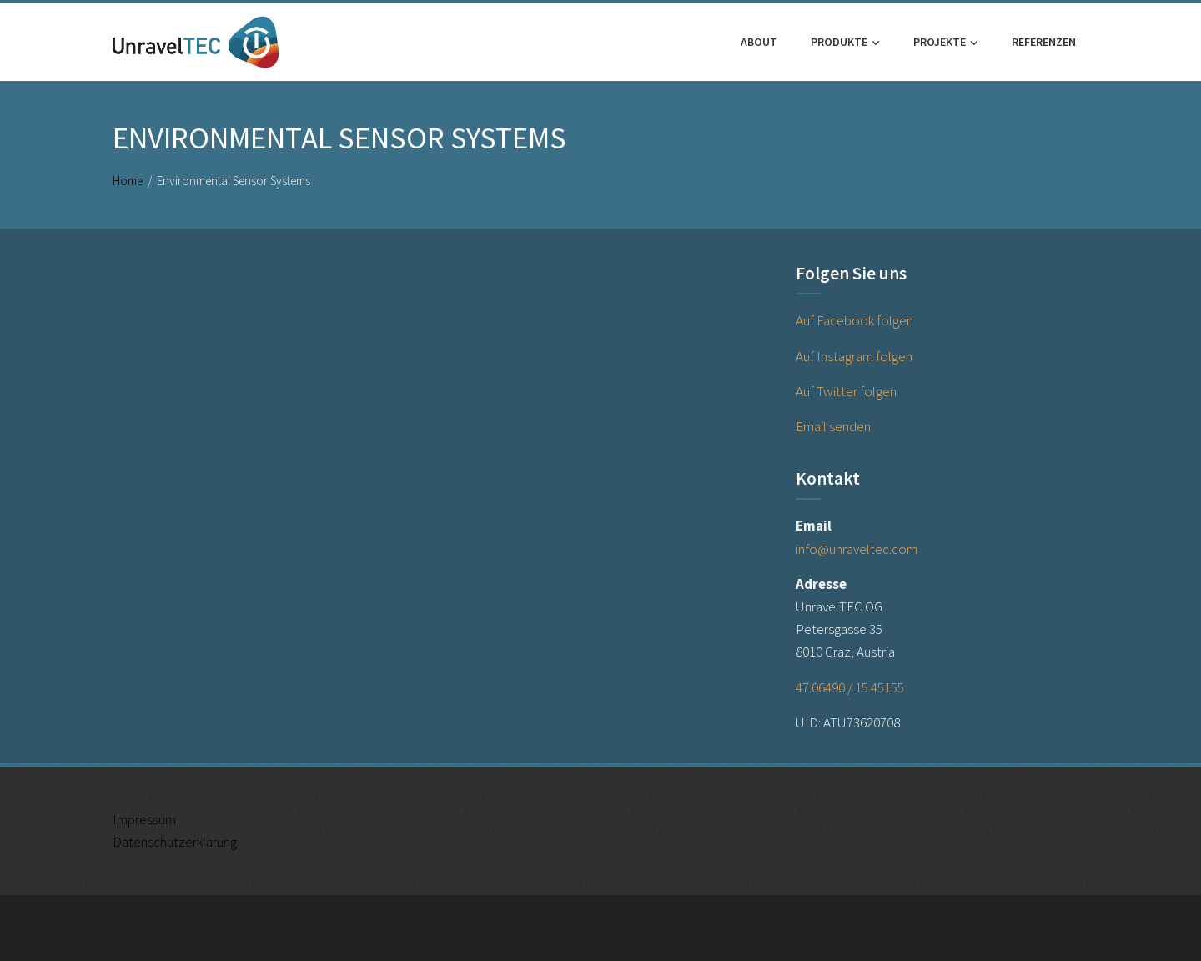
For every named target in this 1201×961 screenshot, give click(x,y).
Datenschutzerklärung (175, 842)
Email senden (833, 426)
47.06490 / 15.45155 (850, 687)
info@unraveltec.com (856, 549)
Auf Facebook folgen (854, 320)
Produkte (845, 43)
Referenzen (1044, 41)
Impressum (144, 819)
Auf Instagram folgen (854, 356)
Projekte (945, 43)
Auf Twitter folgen (846, 391)
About (759, 41)
